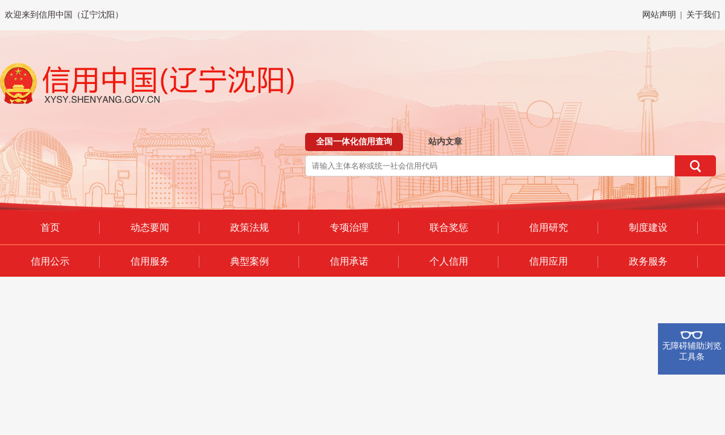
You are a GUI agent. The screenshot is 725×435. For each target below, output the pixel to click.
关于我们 (703, 14)
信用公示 (50, 261)
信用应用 (548, 261)
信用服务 (149, 261)
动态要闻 (149, 227)
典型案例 (249, 261)
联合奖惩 (449, 227)
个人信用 (449, 261)
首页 (50, 227)
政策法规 (249, 227)
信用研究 (548, 227)
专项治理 (349, 227)
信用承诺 (349, 261)
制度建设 (648, 227)
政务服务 (648, 261)
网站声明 (659, 14)
